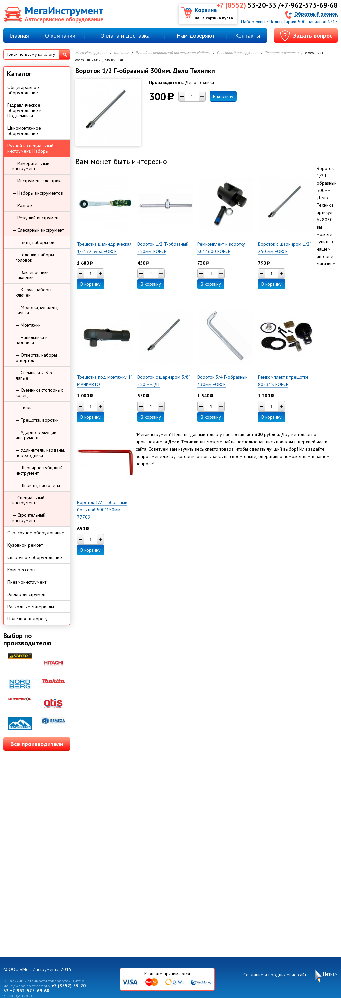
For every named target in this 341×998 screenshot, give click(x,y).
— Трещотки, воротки (37, 420)
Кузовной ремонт (25, 545)
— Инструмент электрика (37, 181)
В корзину (223, 96)
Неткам (330, 974)
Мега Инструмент (91, 53)
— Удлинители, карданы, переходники (40, 452)
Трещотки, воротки (282, 53)
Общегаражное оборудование (23, 90)
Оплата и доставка (125, 35)
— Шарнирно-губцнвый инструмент (39, 470)
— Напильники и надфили (32, 340)
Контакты (247, 35)
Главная (19, 35)
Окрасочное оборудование (35, 533)
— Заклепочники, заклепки (33, 274)
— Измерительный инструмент (30, 165)
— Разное (22, 205)
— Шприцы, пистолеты (38, 485)
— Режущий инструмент (36, 218)
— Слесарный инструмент (38, 230)
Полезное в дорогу (27, 619)
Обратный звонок (316, 13)
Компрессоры (21, 570)
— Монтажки (28, 325)
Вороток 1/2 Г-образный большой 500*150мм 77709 (102, 509)
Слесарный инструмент (237, 53)
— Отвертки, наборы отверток (36, 357)
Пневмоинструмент (26, 582)
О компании (60, 35)
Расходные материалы (30, 607)
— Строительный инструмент (28, 517)
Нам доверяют (196, 35)
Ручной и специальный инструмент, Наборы (173, 53)
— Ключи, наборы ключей (33, 292)
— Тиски (24, 408)
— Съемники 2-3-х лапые (34, 375)
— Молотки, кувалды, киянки (37, 310)
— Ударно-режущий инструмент (36, 435)
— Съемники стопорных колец (39, 392)
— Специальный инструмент (28, 500)
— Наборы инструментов (37, 193)
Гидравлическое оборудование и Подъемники (24, 110)
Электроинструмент (27, 594)
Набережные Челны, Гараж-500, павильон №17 (289, 22)
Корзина (206, 10)
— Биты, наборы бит (36, 242)
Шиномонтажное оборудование (24, 130)
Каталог (121, 53)
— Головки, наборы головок (35, 257)
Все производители (36, 744)
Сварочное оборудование (34, 557)
